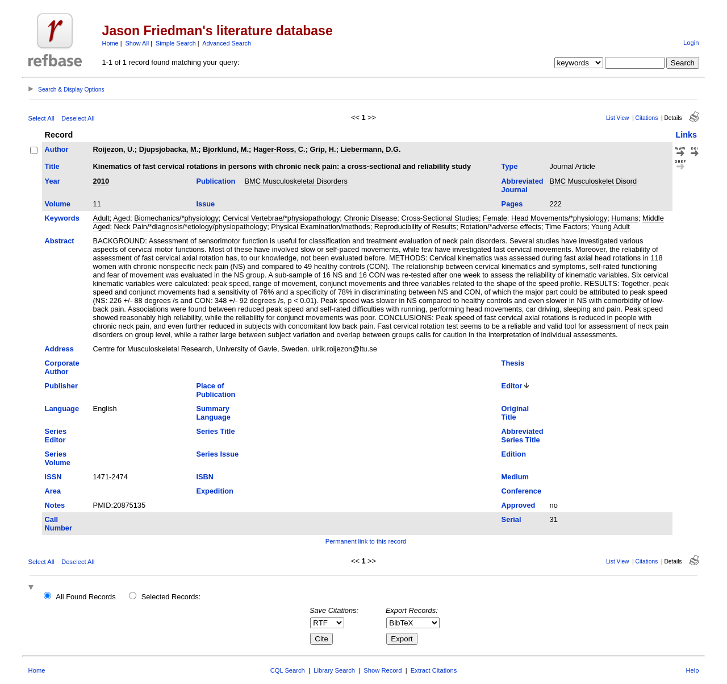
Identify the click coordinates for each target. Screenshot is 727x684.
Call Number (58, 523)
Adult (101, 218)
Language (62, 408)
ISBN (205, 476)
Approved (519, 505)
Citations (647, 118)
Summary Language (213, 412)
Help (692, 670)
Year (52, 181)
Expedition (214, 491)
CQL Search (287, 670)
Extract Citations (434, 670)
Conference (521, 491)
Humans (624, 218)
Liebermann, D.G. (371, 149)
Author (57, 149)
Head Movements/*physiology (559, 218)
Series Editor (55, 435)
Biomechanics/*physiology (176, 218)
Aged (121, 218)
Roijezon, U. (114, 149)
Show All (137, 43)
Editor (512, 386)
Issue (205, 204)
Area (53, 491)
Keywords (62, 218)
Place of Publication (215, 390)
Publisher (61, 386)
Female (495, 218)
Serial (511, 519)
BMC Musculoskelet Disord (593, 181)
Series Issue (217, 454)
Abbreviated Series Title (523, 435)
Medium (515, 476)
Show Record (383, 670)
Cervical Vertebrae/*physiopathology (281, 218)
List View (617, 118)
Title (52, 166)
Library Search (334, 670)
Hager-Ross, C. (279, 149)
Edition (514, 454)
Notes (55, 505)
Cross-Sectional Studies (440, 218)
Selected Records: (171, 596)
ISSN (53, 476)
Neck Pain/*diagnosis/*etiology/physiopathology (191, 226)
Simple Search (176, 43)
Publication (215, 181)
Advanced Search (226, 43)
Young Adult (610, 226)
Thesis (513, 363)
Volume (57, 204)
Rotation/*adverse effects (500, 226)
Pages (512, 204)
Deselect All (77, 118)
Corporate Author (62, 367)
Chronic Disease (370, 218)
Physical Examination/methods (320, 226)
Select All (41, 118)
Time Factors (566, 226)
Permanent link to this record (365, 541)
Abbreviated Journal (523, 185)
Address (59, 349)
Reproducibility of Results (415, 226)
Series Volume (57, 458)
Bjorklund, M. (226, 149)
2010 (101, 181)
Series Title (215, 431)
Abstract (59, 241)
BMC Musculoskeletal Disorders (295, 181)
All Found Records (85, 596)
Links (686, 134)
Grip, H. (323, 149)
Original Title (515, 412)
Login (691, 42)
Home (110, 43)
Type (510, 166)
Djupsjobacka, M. (169, 149)
